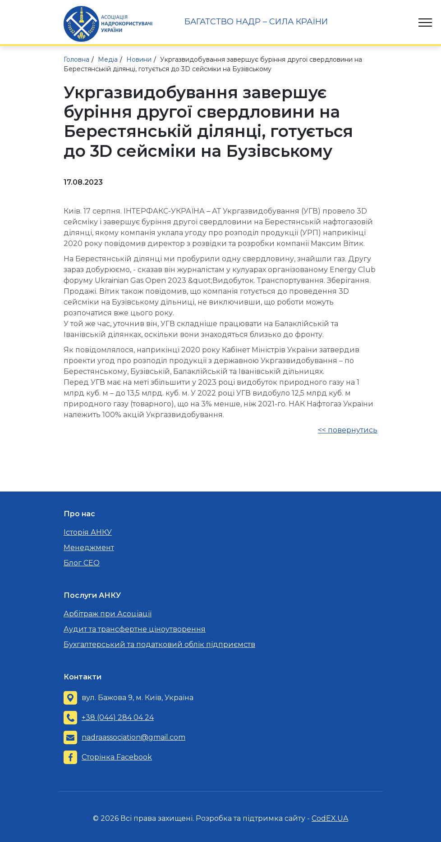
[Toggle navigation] (425, 23)
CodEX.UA (330, 818)
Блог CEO (82, 563)
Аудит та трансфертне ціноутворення (135, 629)
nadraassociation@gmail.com (133, 737)
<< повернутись (347, 430)
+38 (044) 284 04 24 (118, 717)
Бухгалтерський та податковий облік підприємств (159, 644)
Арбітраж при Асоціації (108, 614)
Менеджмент (89, 547)
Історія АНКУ (88, 532)
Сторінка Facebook (117, 757)
